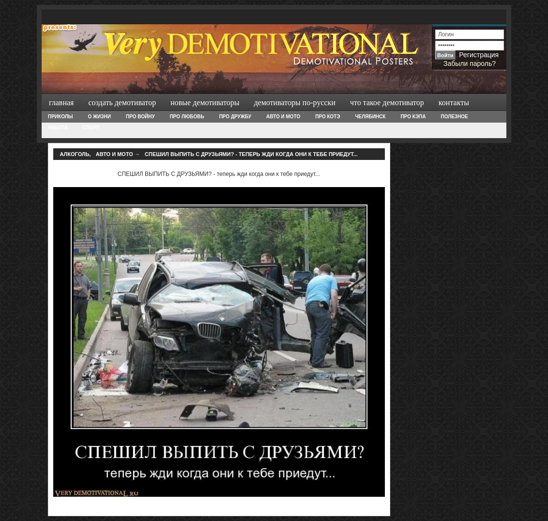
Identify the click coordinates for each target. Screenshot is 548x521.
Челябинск (370, 116)
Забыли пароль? (469, 63)
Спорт (91, 127)
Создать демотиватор (122, 102)
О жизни (99, 116)
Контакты (454, 102)
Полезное (454, 116)
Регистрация (479, 55)
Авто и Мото (283, 116)
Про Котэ (327, 116)
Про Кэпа (413, 116)
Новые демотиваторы (204, 102)
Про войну (140, 116)
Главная (61, 102)
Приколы (60, 116)
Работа (58, 127)
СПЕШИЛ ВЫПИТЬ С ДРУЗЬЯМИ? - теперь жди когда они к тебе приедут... (251, 154)
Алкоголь (75, 154)
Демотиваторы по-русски (294, 102)
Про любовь (187, 116)
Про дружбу (235, 116)
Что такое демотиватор (387, 102)
